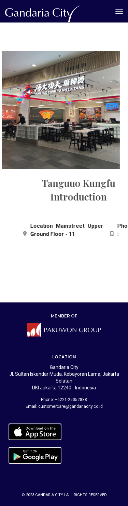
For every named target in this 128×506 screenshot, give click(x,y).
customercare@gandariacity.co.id (70, 406)
